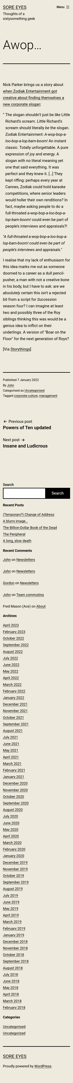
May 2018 (10, 988)
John (10, 385)
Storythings (20, 349)
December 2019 (15, 863)
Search (8, 485)
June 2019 (11, 902)
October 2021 (13, 718)
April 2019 (11, 915)
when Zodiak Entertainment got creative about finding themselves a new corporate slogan (33, 98)
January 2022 (13, 698)
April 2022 (11, 678)
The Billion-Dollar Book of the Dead (30, 528)
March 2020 (12, 843)
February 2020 (14, 849)
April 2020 (11, 836)
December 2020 (15, 783)
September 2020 (16, 803)
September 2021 (16, 724)
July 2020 (10, 816)
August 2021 (13, 731)
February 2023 (14, 632)
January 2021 (13, 777)
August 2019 (13, 889)
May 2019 (10, 909)
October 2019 (13, 876)
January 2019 (13, 935)
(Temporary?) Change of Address (28, 514)
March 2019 (12, 922)
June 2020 (11, 823)
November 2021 (15, 711)
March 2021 (12, 764)
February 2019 (14, 928)
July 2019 (10, 895)
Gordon (8, 583)
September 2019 (16, 882)
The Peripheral (14, 534)
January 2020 (13, 856)
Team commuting (30, 595)
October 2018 (13, 955)
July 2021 (10, 737)
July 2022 (10, 658)
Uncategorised (14, 1027)
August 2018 (13, 968)
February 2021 (14, 770)
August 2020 (13, 810)
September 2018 (16, 961)
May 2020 (10, 830)
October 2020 (13, 797)
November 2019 (15, 869)
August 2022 (13, 652)
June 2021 (11, 744)
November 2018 (15, 948)
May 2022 (10, 671)
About (41, 606)
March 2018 (12, 1001)
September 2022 (16, 645)
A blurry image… (15, 521)
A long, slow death (17, 541)
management (48, 396)
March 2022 (12, 685)
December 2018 (15, 942)
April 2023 (11, 625)
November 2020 (15, 790)
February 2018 (14, 1007)
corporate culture (26, 396)
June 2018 (11, 981)
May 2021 (10, 750)
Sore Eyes (14, 7)
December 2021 (15, 704)
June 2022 (11, 665)
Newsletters (25, 560)
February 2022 (14, 691)
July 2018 (10, 975)
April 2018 (11, 994)
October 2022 (13, 638)
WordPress (42, 1066)
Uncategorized (35, 390)
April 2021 (11, 757)
